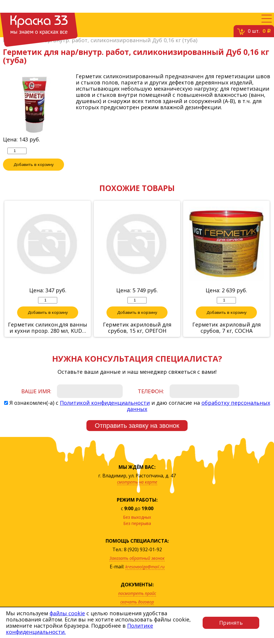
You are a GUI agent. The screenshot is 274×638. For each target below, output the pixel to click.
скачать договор (137, 602)
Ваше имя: (36, 391)
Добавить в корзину (34, 164)
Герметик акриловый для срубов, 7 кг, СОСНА (226, 328)
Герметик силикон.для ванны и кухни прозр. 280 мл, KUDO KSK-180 (47, 328)
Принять (231, 622)
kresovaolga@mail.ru (145, 567)
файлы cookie (67, 613)
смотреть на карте (137, 482)
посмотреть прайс (137, 593)
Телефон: (151, 391)
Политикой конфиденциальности (105, 402)
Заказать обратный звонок (137, 558)
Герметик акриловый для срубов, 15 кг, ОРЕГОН (137, 328)
